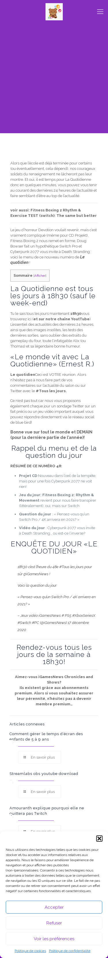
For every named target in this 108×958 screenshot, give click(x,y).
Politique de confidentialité (69, 951)
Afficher (40, 276)
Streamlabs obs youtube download (44, 773)
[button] (99, 838)
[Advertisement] (54, 79)
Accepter (54, 907)
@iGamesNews (35, 574)
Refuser (54, 923)
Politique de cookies (30, 951)
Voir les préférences (54, 938)
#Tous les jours (71, 567)
